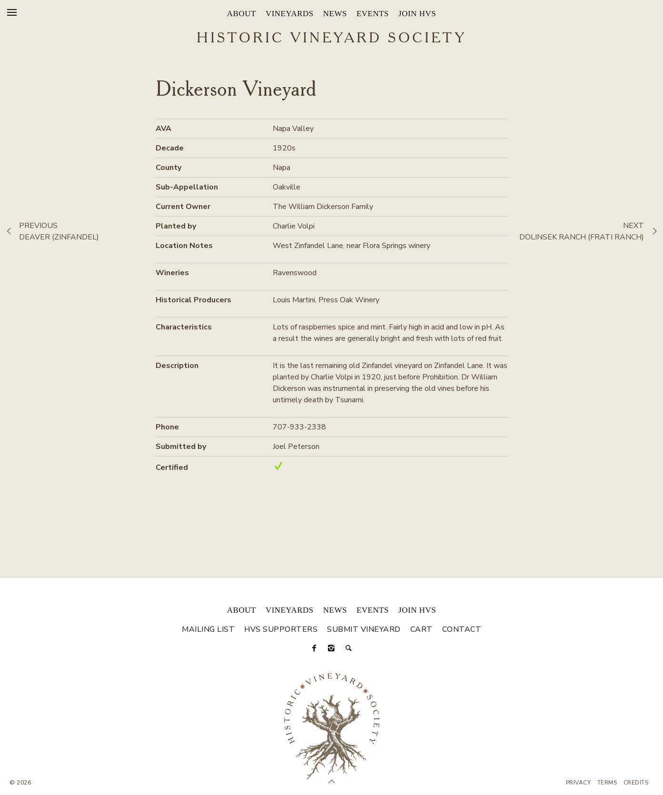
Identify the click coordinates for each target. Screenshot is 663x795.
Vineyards (290, 13)
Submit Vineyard (364, 629)
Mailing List (208, 629)
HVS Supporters (280, 629)
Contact (462, 629)
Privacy (578, 782)
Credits (636, 782)
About (241, 13)
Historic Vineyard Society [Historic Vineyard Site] (331, 38)
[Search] (348, 648)
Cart (421, 629)
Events (372, 13)
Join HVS (417, 13)
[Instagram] (331, 648)
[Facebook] (314, 648)
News (335, 13)
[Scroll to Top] (331, 781)
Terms (607, 782)
